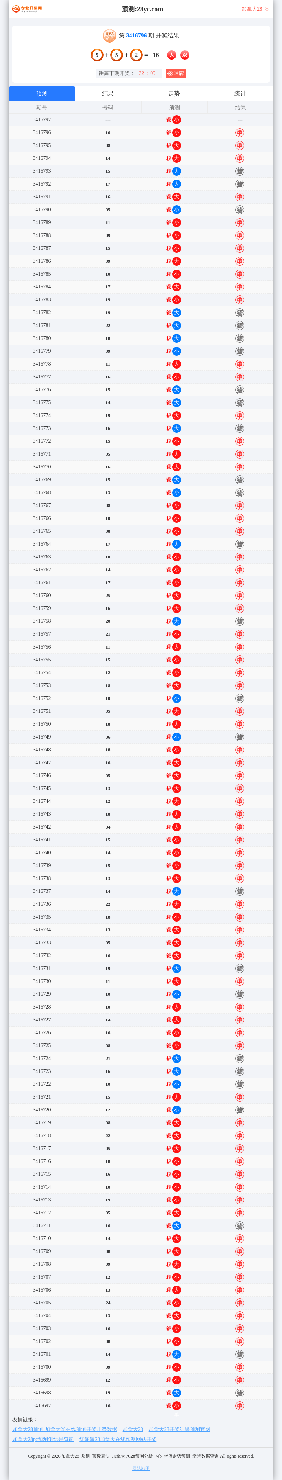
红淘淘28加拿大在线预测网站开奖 (117, 1439)
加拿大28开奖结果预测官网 (179, 1429)
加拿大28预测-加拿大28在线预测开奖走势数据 (64, 1429)
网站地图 (141, 1468)
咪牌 (175, 73)
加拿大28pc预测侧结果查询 (43, 1439)
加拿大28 (133, 1429)
